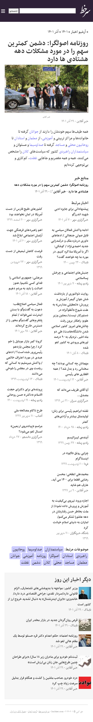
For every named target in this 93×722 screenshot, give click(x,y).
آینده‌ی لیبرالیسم (77, 437)
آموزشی (47, 138)
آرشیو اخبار (78, 32)
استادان (19, 138)
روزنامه (41, 556)
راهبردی (64, 151)
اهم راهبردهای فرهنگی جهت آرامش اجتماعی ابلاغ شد (24, 233)
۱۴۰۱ (65, 32)
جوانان (33, 131)
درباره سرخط (44, 712)
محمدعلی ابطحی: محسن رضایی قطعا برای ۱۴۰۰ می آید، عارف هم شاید (69, 480)
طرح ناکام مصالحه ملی (28, 410)
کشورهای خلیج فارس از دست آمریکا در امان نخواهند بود (24, 211)
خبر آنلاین (58, 191)
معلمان (32, 138)
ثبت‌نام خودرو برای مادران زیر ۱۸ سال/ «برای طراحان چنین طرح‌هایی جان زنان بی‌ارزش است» (45, 659)
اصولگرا (54, 556)
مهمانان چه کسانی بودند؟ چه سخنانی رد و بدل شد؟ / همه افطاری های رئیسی (70, 369)
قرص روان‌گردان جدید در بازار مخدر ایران (52, 620)
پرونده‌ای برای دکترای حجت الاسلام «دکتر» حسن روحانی (24, 392)
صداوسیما (36, 145)
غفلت (33, 158)
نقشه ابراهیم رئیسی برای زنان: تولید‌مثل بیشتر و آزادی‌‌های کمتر (69, 416)
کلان (25, 151)
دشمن (36, 562)
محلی (72, 145)
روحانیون (82, 145)
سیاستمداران (79, 151)
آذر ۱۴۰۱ (53, 32)
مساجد (60, 145)
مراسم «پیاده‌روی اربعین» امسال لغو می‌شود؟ (26, 429)
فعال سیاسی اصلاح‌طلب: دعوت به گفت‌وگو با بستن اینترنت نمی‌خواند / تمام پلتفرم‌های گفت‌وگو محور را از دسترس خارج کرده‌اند (24, 315)
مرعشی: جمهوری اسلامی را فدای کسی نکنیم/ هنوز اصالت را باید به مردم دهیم (25, 283)
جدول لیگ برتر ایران (18, 712)
